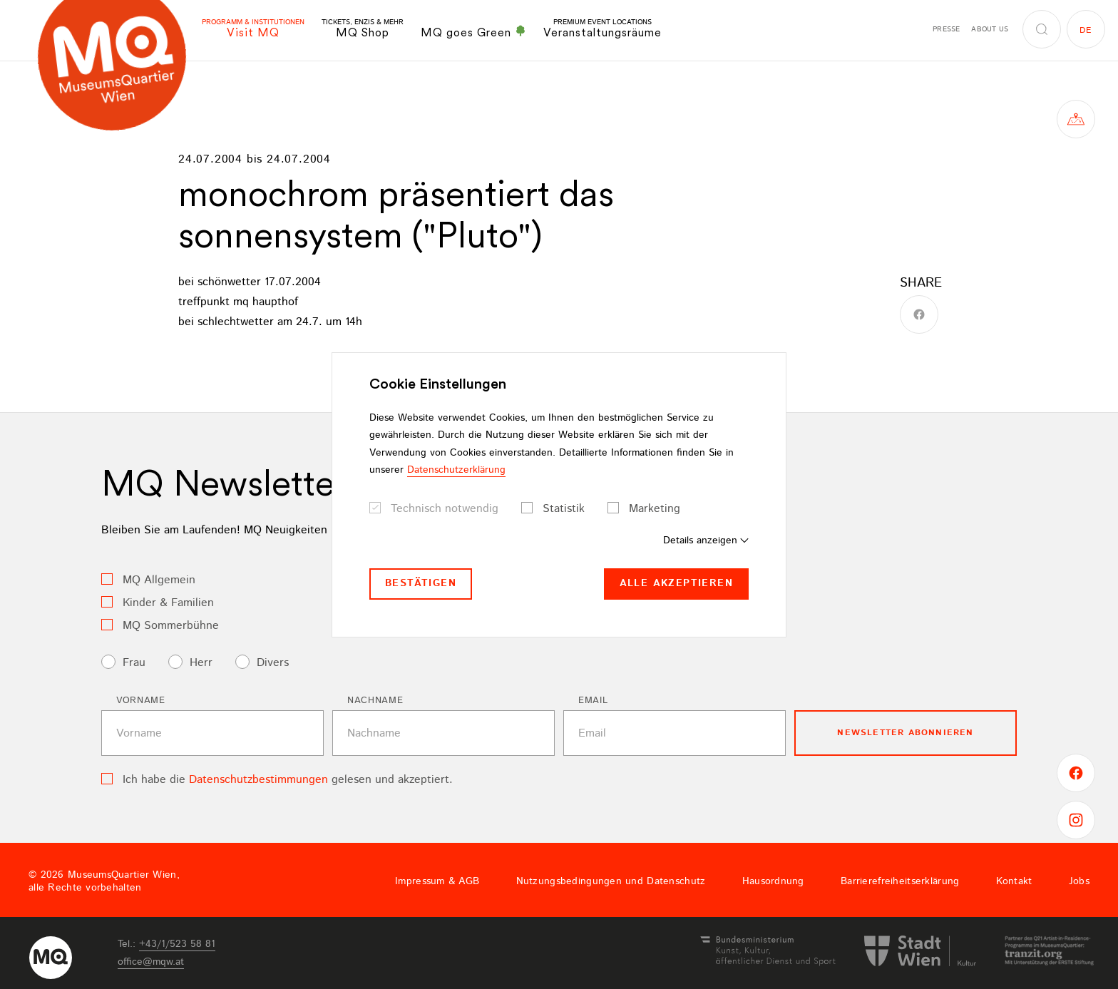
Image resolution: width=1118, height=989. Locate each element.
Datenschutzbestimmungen (258, 780)
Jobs (1079, 881)
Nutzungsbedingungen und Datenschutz (611, 881)
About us (989, 29)
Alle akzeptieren (676, 583)
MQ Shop (363, 29)
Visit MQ (253, 29)
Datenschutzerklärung (456, 470)
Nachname (375, 700)
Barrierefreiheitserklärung (900, 881)
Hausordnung (773, 881)
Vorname (140, 700)
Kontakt (1014, 881)
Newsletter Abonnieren (905, 733)
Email (592, 700)
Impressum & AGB (437, 881)
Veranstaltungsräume (602, 29)
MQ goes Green (473, 32)
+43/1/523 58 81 (177, 944)
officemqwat (151, 962)
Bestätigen (420, 583)
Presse (946, 29)
